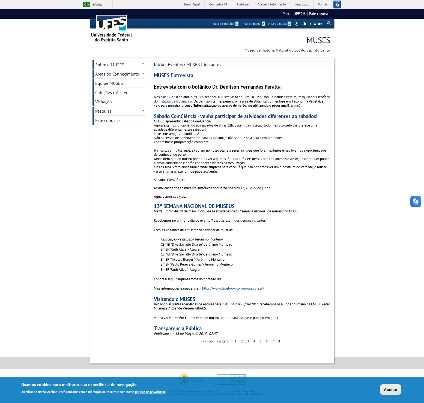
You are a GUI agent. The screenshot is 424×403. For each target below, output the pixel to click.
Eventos (175, 64)
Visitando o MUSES (174, 299)
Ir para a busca (279, 24)
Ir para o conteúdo (224, 24)
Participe (243, 4)
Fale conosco (320, 13)
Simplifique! (192, 4)
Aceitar (391, 390)
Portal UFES (294, 13)
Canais (322, 4)
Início (159, 64)
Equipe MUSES (109, 83)
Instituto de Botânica (175, 101)
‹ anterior (224, 341)
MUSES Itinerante (202, 64)
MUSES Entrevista (173, 75)
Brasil (97, 4)
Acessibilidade (297, 24)
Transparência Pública (178, 328)
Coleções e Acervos (112, 92)
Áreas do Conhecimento (117, 74)
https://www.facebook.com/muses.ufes (233, 288)
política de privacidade (150, 392)
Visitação (103, 101)
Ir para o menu (253, 24)
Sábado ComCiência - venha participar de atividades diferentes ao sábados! (236, 116)
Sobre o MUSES (109, 64)
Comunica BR (218, 4)
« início (207, 341)
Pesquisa (103, 111)
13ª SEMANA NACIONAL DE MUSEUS (194, 206)
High (304, 24)
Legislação (302, 4)
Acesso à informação (272, 4)
